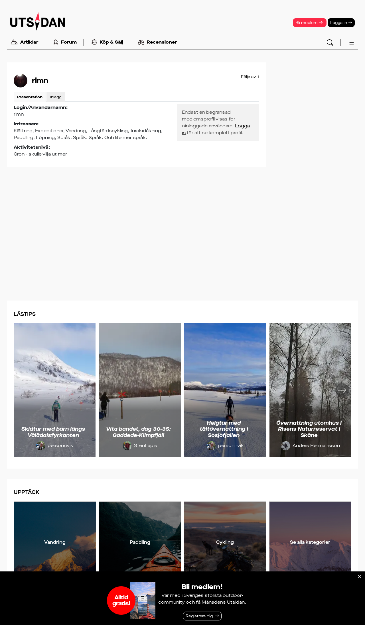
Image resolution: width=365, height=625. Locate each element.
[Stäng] (359, 576)
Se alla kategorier (310, 542)
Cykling (225, 542)
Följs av (250, 76)
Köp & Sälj (107, 42)
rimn (40, 80)
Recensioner (157, 42)
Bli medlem (309, 23)
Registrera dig (199, 616)
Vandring (55, 542)
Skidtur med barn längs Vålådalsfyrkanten (53, 432)
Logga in (341, 23)
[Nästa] (342, 390)
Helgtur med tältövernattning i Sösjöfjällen (224, 429)
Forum (65, 42)
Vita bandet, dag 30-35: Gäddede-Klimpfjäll (138, 432)
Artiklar (24, 42)
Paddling (140, 542)
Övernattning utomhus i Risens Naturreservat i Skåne (309, 429)
